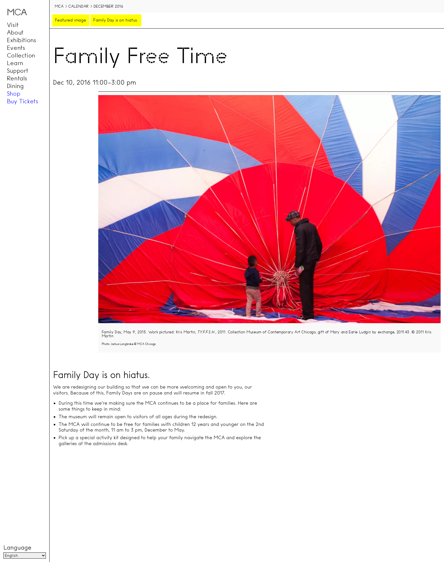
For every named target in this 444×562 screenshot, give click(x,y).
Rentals (17, 78)
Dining (15, 86)
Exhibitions (21, 40)
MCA (59, 6)
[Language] (24, 555)
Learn (15, 63)
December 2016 (108, 6)
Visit (13, 25)
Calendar (78, 6)
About (15, 32)
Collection (21, 55)
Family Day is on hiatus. (115, 20)
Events (16, 48)
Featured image (70, 20)
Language (17, 547)
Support (17, 70)
